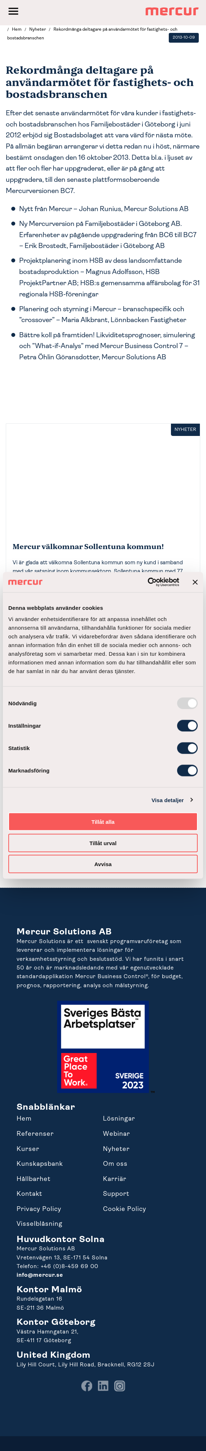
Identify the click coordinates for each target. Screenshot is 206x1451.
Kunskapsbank (40, 1164)
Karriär (114, 1179)
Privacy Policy (39, 1209)
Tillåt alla (103, 822)
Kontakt (29, 1194)
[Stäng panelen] (195, 582)
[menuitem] (86, 1390)
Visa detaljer (167, 800)
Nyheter (116, 1149)
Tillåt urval (103, 843)
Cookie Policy (124, 1209)
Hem (24, 1119)
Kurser (28, 1149)
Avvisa (103, 864)
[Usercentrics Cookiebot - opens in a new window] (147, 582)
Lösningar (119, 1119)
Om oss (115, 1164)
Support (116, 1194)
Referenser (35, 1134)
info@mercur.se (40, 1275)
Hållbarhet (34, 1179)
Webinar (116, 1134)
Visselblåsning (40, 1224)
